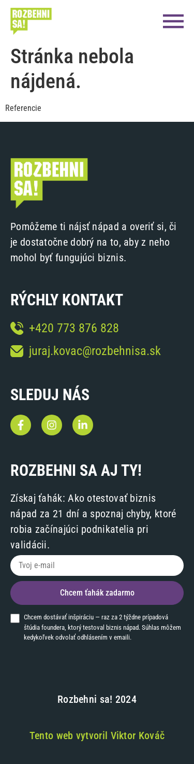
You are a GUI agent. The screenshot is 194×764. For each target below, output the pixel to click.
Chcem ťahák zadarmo (97, 593)
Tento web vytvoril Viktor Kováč (97, 735)
